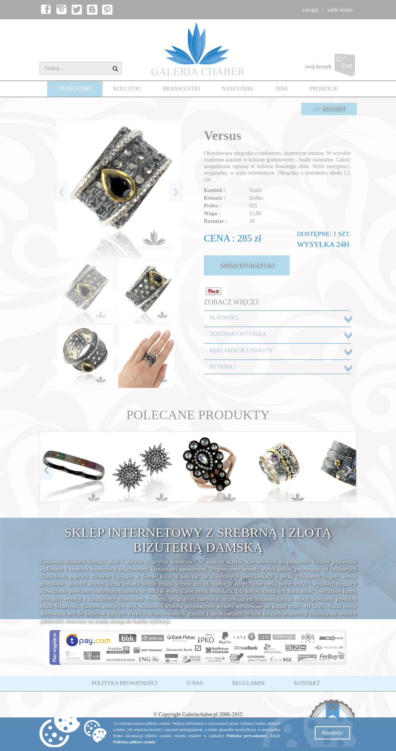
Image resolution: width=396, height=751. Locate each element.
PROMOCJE (324, 89)
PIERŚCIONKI (75, 89)
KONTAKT (307, 683)
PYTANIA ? (223, 367)
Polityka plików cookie (134, 741)
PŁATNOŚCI (224, 318)
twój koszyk (331, 67)
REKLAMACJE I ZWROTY (241, 350)
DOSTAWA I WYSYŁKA (238, 334)
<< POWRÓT (329, 109)
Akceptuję (332, 733)
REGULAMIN (248, 683)
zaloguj (310, 10)
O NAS (195, 683)
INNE (281, 89)
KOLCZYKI (127, 89)
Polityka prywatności (246, 735)
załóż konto (340, 10)
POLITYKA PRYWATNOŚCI (124, 683)
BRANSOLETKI (181, 89)
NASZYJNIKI (238, 89)
